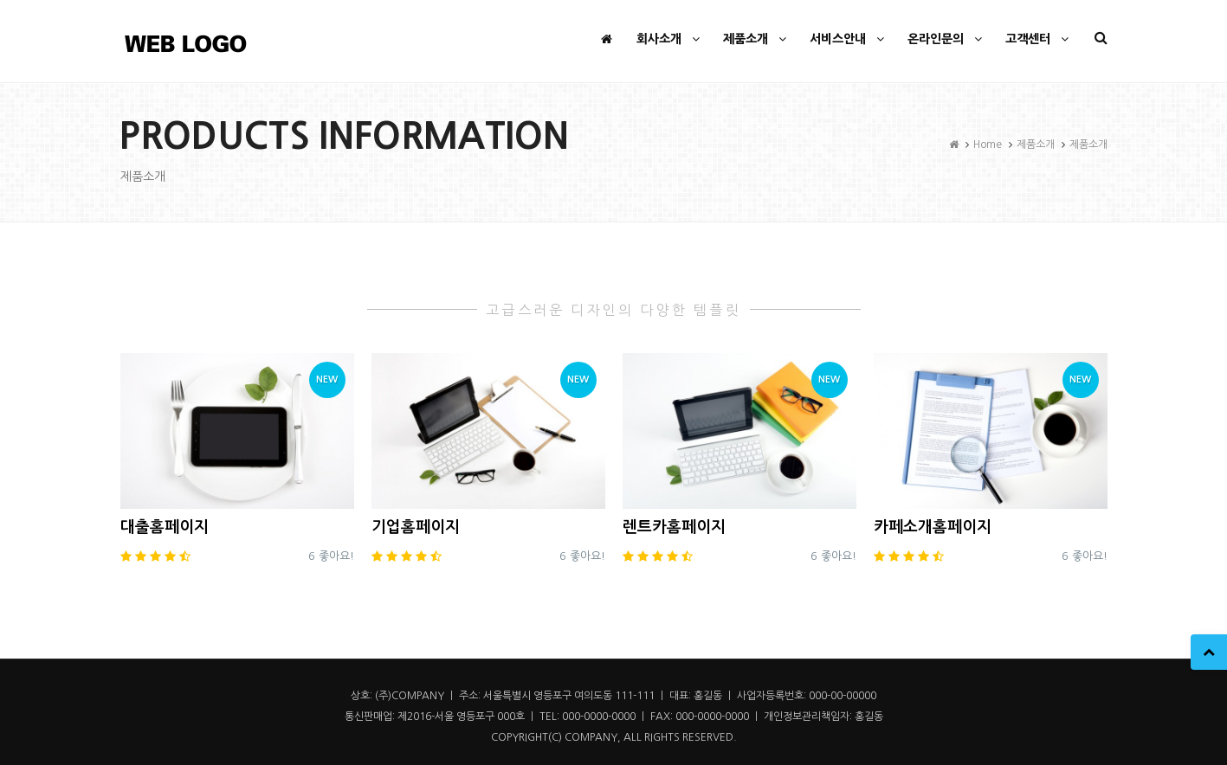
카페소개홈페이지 (932, 527)
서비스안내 (849, 39)
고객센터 (1039, 39)
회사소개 (670, 39)
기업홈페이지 (415, 527)
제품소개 (757, 39)
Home (987, 144)
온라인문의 (946, 39)
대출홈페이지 (164, 527)
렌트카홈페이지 (674, 527)
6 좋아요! (331, 556)
